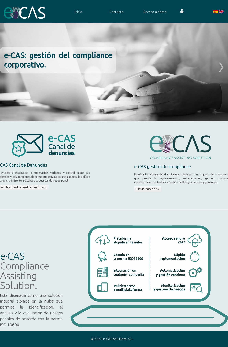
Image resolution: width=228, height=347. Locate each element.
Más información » (148, 188)
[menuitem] (78, 12)
